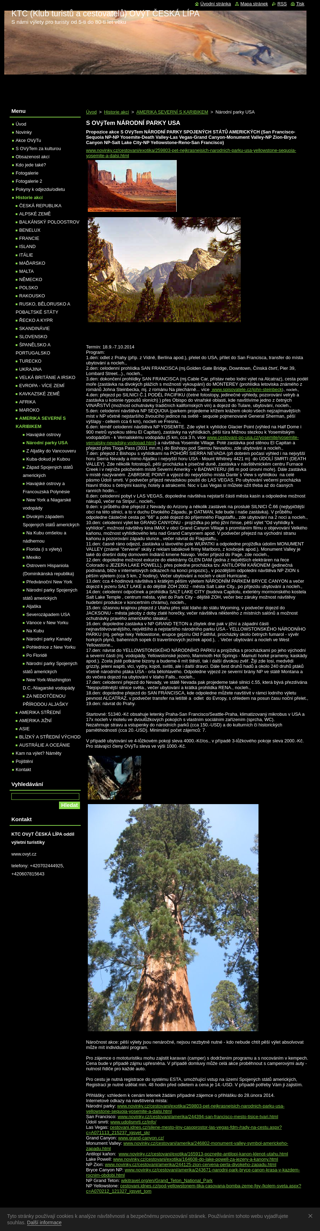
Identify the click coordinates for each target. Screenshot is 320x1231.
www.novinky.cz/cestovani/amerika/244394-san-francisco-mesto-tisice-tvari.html (198, 1116)
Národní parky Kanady (48, 639)
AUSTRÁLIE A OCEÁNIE (44, 745)
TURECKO (30, 361)
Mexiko (33, 557)
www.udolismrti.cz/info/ (133, 1122)
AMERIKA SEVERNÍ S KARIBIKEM (172, 112)
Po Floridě (36, 655)
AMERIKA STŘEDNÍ (40, 712)
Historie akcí (116, 112)
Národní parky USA (47, 442)
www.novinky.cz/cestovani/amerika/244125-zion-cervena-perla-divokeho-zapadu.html (190, 1164)
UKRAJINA (30, 369)
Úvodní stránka (215, 3)
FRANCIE (29, 238)
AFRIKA (27, 402)
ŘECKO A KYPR (36, 320)
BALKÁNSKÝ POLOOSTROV (49, 222)
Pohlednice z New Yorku (50, 647)
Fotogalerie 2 (29, 181)
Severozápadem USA (48, 614)
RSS (282, 3)
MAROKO (29, 410)
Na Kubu (35, 630)
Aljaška (33, 606)
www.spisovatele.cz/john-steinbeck (246, 389)
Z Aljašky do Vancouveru (51, 451)
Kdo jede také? (31, 164)
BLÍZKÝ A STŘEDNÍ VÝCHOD (50, 737)
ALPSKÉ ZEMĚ (35, 213)
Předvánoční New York (49, 581)
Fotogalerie (27, 173)
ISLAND (27, 246)
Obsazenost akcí (32, 156)
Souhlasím (312, 1216)
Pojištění (24, 761)
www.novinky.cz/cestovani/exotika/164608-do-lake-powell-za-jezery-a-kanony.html (195, 1159)
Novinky (24, 132)
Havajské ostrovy (43, 434)
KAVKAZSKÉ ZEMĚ (39, 393)
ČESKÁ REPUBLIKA (40, 205)
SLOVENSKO (33, 336)
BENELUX (30, 230)
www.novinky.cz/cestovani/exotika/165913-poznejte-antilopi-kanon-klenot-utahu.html (203, 1153)
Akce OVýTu (28, 140)
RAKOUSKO (32, 295)
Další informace (44, 1222)
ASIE (24, 728)
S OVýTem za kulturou (38, 148)
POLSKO (28, 287)
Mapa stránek (254, 3)
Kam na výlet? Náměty (39, 753)
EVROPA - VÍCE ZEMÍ (41, 385)
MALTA (26, 271)
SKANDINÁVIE (34, 328)
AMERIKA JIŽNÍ (35, 720)
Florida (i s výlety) (44, 549)
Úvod (91, 112)
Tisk (300, 3)
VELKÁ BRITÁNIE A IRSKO (47, 377)
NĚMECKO (30, 279)
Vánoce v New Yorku (47, 622)
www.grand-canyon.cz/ (141, 1138)
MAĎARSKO (32, 263)
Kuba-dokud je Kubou (48, 459)
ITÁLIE (26, 255)
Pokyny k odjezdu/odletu (40, 189)
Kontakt (23, 769)
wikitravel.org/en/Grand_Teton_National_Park (167, 1180)
